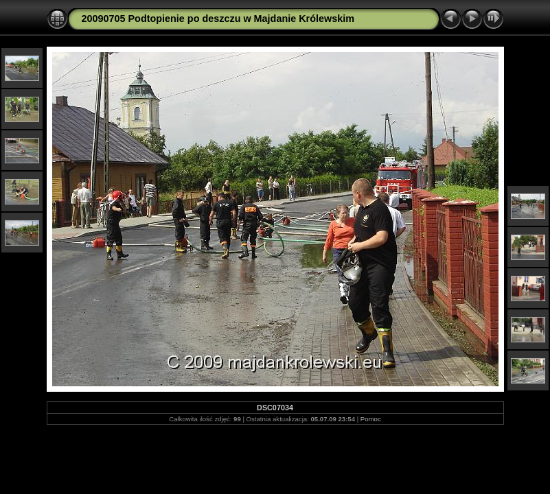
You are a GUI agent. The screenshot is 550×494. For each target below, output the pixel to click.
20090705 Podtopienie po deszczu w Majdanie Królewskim (218, 18)
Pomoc (370, 419)
